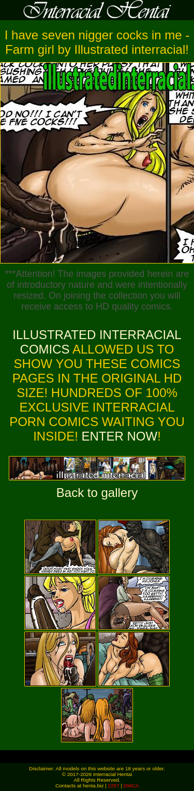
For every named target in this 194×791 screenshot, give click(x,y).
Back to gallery (97, 493)
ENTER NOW (117, 436)
